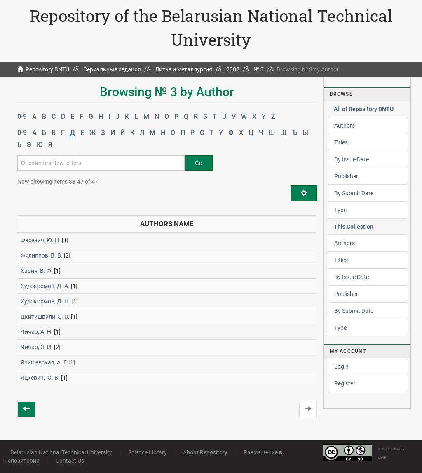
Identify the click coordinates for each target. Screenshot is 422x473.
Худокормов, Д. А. (45, 286)
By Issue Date (351, 159)
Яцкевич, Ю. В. (40, 377)
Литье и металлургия (183, 69)
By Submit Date (353, 193)
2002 (232, 69)
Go (198, 163)
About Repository (205, 452)
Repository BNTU (47, 69)
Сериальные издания (112, 69)
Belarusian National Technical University (61, 452)
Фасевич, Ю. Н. (41, 240)
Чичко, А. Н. (37, 332)
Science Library (147, 452)
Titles (341, 142)
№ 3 (258, 69)
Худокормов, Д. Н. (45, 301)
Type (340, 210)
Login (341, 366)
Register (344, 383)
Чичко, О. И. (37, 347)
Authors (344, 125)
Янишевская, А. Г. (44, 362)
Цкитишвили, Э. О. (45, 316)
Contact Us (70, 460)
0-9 (22, 117)
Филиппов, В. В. (42, 255)
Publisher (346, 176)
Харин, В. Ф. (37, 270)
